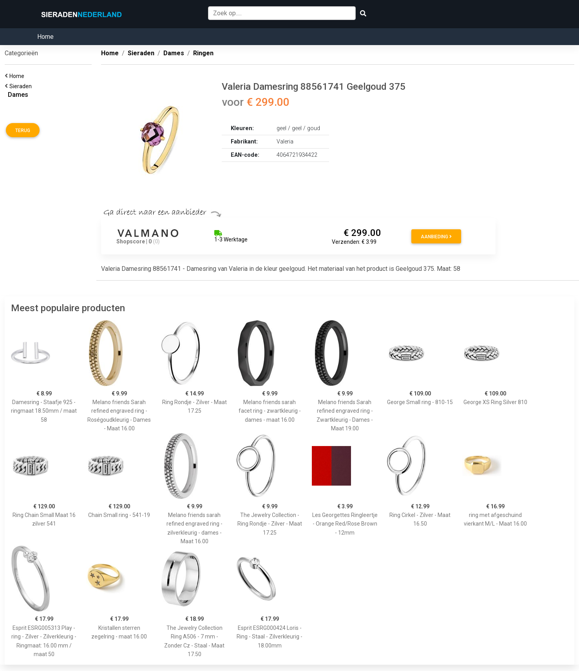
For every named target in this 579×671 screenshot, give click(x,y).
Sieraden (21, 86)
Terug (22, 130)
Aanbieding (436, 236)
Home (45, 36)
